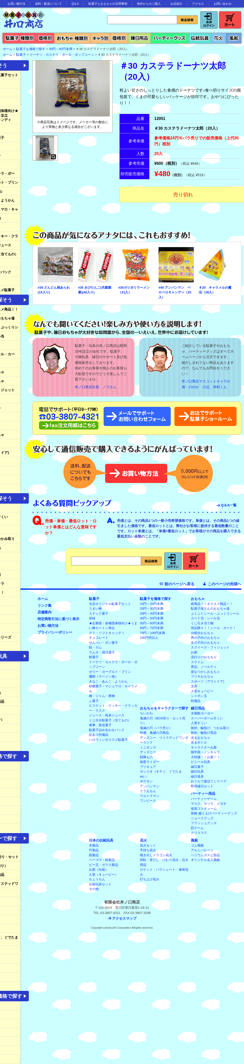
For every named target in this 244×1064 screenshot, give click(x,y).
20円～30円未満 (151, 608)
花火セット (148, 845)
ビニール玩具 (200, 762)
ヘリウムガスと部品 (205, 855)
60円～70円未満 (151, 628)
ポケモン (146, 781)
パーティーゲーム (204, 799)
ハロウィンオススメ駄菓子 (108, 740)
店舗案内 (44, 612)
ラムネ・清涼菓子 (102, 652)
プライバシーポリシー (55, 632)
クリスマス (199, 833)
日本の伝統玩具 (101, 840)
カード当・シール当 (205, 618)
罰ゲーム (197, 828)
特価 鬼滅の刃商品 (154, 733)
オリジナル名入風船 (205, 860)
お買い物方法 (16, 3)
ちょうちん (97, 879)
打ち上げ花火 (149, 879)
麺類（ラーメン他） (103, 676)
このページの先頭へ (224, 584)
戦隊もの (146, 757)
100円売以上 (149, 637)
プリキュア (148, 767)
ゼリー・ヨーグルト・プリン (110, 672)
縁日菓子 (197, 767)
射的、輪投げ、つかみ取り (210, 728)
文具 (194, 686)
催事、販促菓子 (100, 725)
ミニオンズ (148, 747)
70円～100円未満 (152, 633)
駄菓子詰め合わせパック (106, 730)
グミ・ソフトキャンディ (106, 633)
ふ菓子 (94, 701)
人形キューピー (202, 691)
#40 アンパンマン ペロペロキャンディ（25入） (175, 292)
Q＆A (75, 3)
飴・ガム (95, 647)
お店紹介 (176, 3)
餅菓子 (94, 657)
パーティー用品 (203, 794)
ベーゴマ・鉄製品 (102, 860)
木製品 (94, 845)
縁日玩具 (197, 771)
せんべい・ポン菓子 (103, 642)
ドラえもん (148, 791)
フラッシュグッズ (204, 823)
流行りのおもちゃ (204, 657)
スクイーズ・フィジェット (210, 647)
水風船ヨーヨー (202, 713)
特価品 (196, 701)
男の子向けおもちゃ (205, 637)
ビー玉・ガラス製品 (103, 865)
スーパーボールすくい (207, 718)
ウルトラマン (149, 796)
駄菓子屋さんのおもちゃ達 (210, 608)
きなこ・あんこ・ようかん (108, 681)
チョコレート (98, 637)
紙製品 (94, 855)
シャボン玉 (199, 696)
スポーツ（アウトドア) (207, 681)
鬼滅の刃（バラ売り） (156, 728)
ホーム (43, 599)
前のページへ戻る (179, 584)
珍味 (92, 618)
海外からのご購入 (149, 3)
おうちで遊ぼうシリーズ (208, 781)
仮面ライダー (149, 762)
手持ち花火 (148, 850)
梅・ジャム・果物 (102, 696)
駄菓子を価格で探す (30, 49)
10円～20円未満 (151, 604)
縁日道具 (197, 776)
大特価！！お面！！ (205, 757)
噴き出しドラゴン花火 (156, 855)
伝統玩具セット (100, 884)
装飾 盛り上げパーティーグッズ (214, 813)
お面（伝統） (98, 869)
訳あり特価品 (98, 735)
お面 (194, 652)
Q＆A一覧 (229, 505)
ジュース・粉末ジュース (106, 715)
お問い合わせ (223, 3)
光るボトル (199, 742)
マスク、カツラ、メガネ (208, 803)
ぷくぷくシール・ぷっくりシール (215, 613)
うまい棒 (95, 608)
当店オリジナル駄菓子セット (110, 604)
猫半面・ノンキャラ (205, 752)
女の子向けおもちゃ (205, 642)
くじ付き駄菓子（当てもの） (110, 720)
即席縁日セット (202, 786)
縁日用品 (198, 708)
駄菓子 (21, 54)
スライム (197, 662)
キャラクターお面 (204, 747)
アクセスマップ (124, 918)
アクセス (198, 3)
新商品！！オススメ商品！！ (212, 604)
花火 (143, 840)
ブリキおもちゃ (202, 676)
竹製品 (94, 850)
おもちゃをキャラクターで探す (164, 708)
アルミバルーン (202, 850)
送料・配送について (48, 3)
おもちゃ (198, 599)
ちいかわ (146, 713)
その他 (94, 889)
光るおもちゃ (200, 738)
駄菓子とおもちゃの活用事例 (107, 3)
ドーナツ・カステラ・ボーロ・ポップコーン (62, 54)
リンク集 (44, 605)
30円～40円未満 (60, 49)
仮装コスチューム (204, 808)
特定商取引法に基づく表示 (58, 619)
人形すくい (199, 723)
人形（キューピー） (103, 874)
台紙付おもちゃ (202, 633)
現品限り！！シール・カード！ (213, 628)
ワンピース (148, 800)
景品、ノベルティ (204, 667)
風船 (194, 840)
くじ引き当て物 (202, 623)
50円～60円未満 (151, 623)
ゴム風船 (197, 845)
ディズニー (148, 752)
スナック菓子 (98, 613)
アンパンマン (149, 786)
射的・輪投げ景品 (204, 733)
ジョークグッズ (202, 818)
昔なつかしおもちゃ (205, 672)
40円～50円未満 (151, 618)
